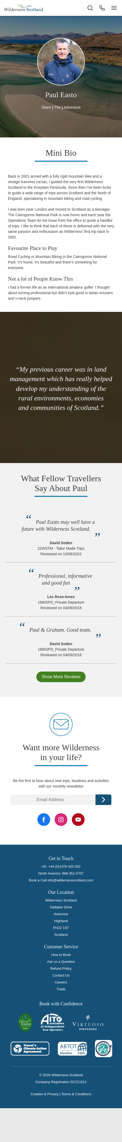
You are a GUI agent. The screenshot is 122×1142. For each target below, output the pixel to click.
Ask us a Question (61, 962)
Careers (61, 982)
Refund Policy (61, 968)
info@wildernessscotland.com (70, 880)
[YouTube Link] (78, 819)
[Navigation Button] (114, 8)
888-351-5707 (73, 873)
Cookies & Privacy (45, 1094)
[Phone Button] (102, 8)
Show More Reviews (61, 676)
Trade (60, 989)
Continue (103, 799)
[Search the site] (90, 8)
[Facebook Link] (43, 819)
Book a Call (37, 880)
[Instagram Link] (61, 819)
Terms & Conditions (77, 1094)
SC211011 (78, 1082)
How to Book (61, 955)
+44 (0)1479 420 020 (64, 866)
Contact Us (61, 975)
